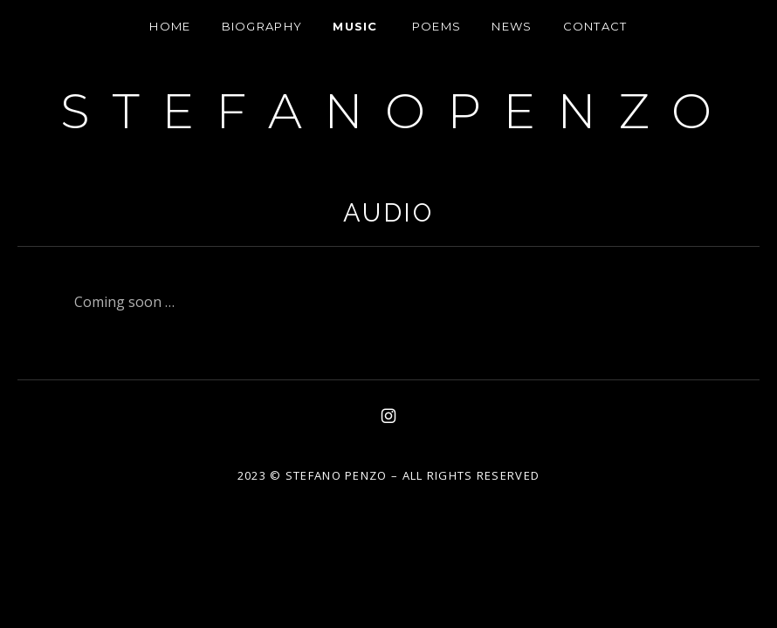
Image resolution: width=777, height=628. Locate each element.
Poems (437, 26)
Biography (262, 26)
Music (355, 26)
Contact (595, 26)
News (512, 26)
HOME (169, 26)
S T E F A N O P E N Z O (388, 111)
